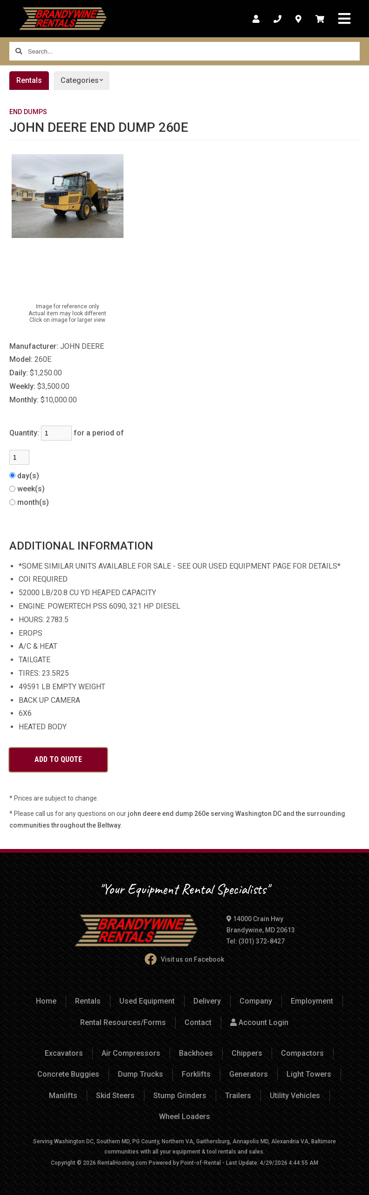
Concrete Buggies (68, 1074)
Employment (312, 1001)
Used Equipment (147, 1001)
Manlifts (63, 1095)
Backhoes (196, 1053)
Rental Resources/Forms (123, 1022)
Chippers (247, 1053)
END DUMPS (28, 112)
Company (255, 1001)
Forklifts (196, 1074)
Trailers (238, 1095)
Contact (198, 1022)
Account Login (259, 1022)
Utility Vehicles (295, 1095)
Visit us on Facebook (184, 959)
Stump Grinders (179, 1095)
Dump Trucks (140, 1074)
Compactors (302, 1053)
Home (46, 1001)
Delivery (207, 1001)
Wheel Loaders (184, 1116)
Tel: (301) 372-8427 (255, 941)
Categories (85, 80)
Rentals (29, 80)
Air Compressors (131, 1053)
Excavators (64, 1053)
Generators (248, 1074)
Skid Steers (115, 1095)
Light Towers (309, 1074)
